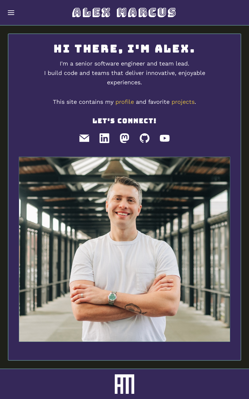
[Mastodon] (124, 138)
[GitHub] (144, 138)
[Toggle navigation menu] (11, 12)
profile (124, 101)
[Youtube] (165, 138)
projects (183, 101)
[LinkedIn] (104, 138)
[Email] (84, 138)
